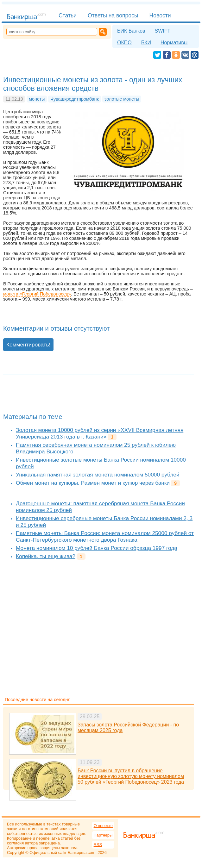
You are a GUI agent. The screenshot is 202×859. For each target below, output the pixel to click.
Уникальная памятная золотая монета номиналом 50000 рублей (97, 474)
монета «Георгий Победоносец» (37, 293)
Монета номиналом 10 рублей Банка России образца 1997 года (96, 548)
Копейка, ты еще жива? (45, 556)
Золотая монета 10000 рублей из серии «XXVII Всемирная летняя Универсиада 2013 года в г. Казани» (99, 433)
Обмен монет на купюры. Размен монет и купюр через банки (93, 483)
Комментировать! (28, 344)
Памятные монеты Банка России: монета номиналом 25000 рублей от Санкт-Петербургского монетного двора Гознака (105, 536)
